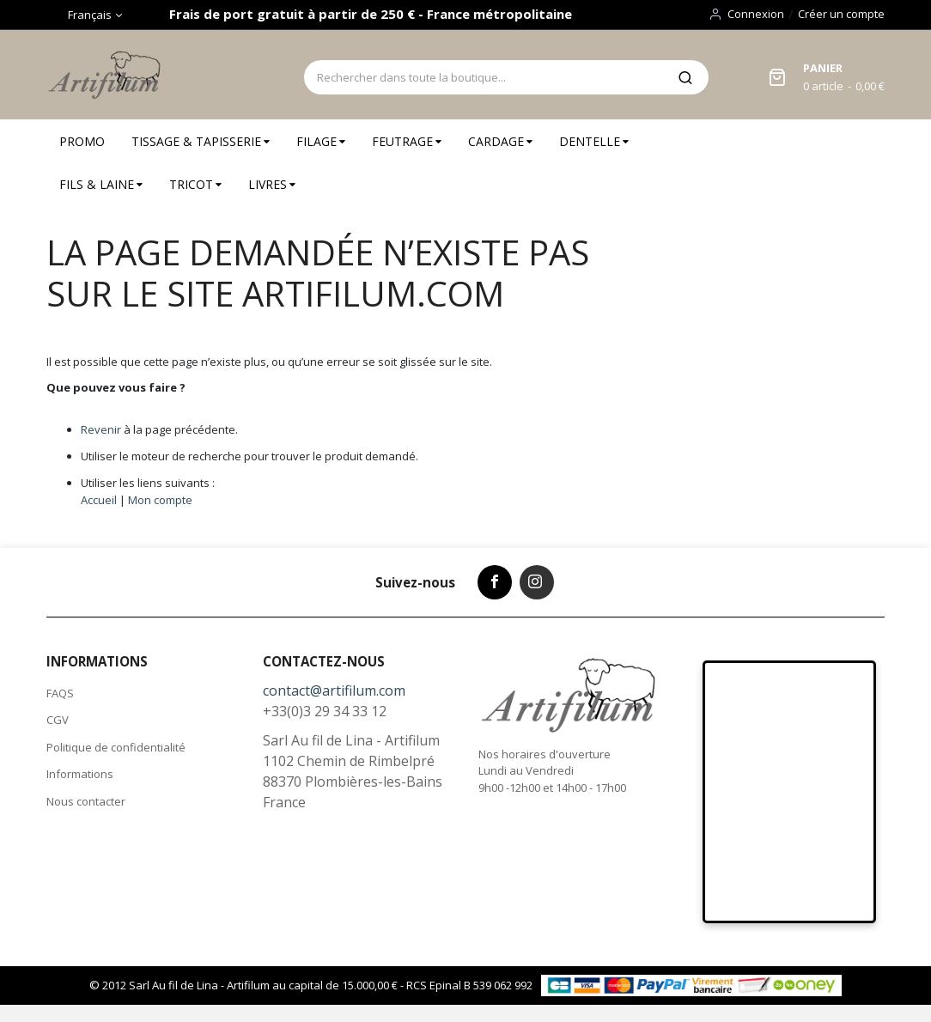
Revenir (101, 429)
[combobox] (483, 77)
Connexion (755, 13)
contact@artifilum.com (334, 690)
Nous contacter (85, 801)
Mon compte (160, 500)
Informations (79, 774)
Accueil (99, 500)
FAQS (60, 693)
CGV (57, 719)
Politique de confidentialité (116, 747)
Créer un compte (841, 13)
